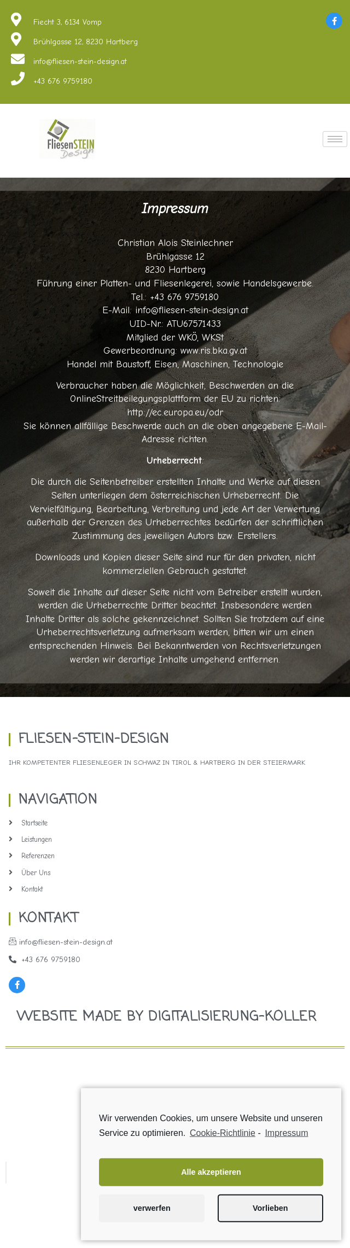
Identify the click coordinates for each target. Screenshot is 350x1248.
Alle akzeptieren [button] (211, 1183)
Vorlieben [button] (270, 1219)
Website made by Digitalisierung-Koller (167, 1017)
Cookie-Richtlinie (222, 1144)
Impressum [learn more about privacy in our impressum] (286, 1144)
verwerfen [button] (152, 1219)
